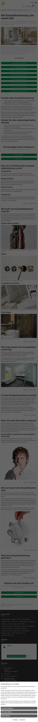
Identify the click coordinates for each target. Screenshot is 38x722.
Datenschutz (22, 719)
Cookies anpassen (6, 715)
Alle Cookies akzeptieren (7, 708)
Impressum (15, 719)
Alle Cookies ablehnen (7, 712)
